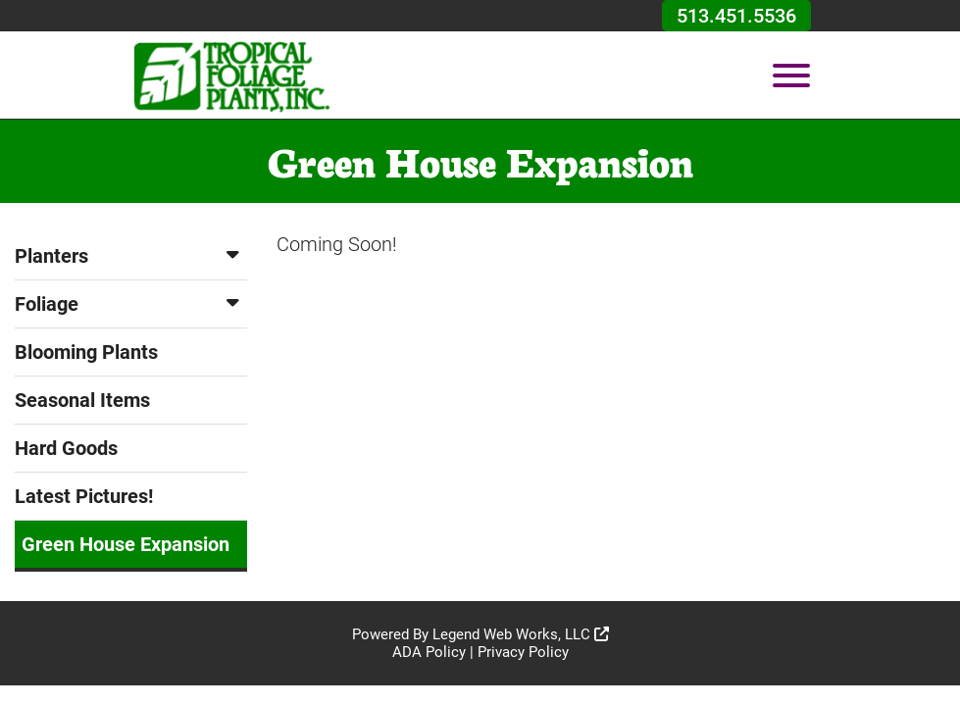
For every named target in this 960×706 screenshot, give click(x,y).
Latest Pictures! (84, 496)
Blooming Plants (86, 352)
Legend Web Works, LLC (520, 634)
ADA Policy (429, 652)
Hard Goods (66, 448)
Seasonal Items (82, 400)
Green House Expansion (125, 544)
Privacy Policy (523, 652)
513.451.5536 (736, 15)
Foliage (131, 304)
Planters (131, 256)
